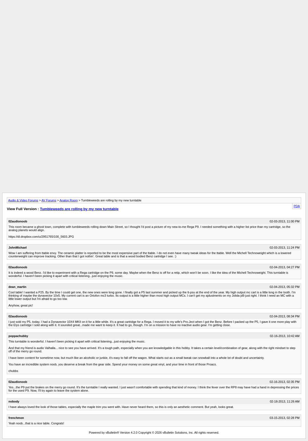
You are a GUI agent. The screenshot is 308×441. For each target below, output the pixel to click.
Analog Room (69, 200)
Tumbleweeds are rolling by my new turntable (79, 209)
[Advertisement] (154, 14)
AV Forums (49, 200)
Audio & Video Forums (23, 200)
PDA (297, 206)
